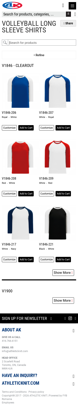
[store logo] (12, 5)
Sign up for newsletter (24, 318)
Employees (8, 402)
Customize (9, 127)
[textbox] (42, 42)
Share (68, 23)
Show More (63, 273)
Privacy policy (36, 391)
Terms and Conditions (14, 391)
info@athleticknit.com (15, 351)
